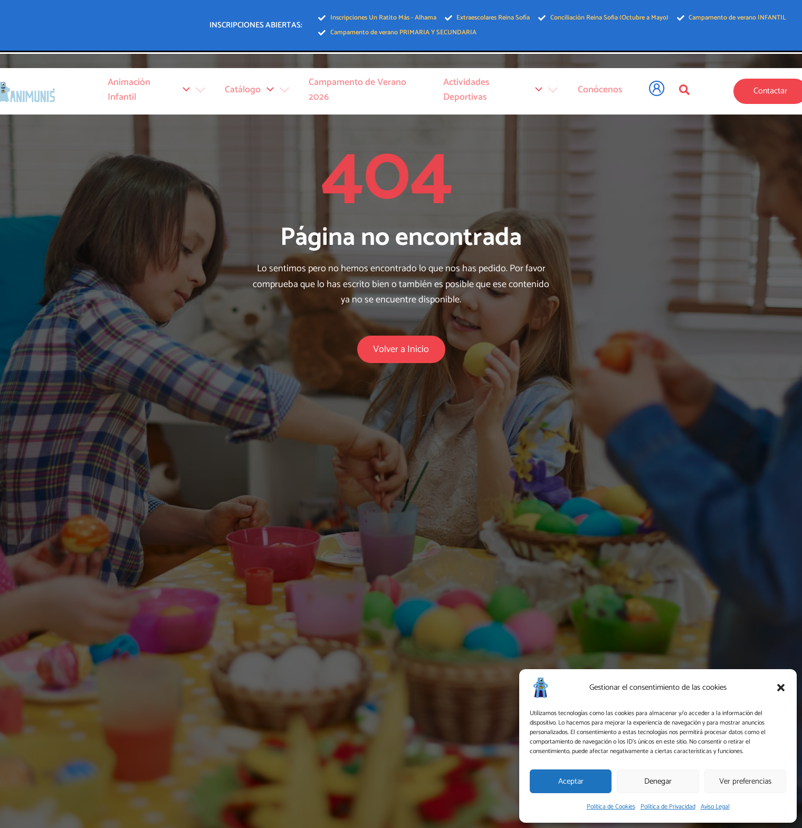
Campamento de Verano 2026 (374, 93)
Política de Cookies (611, 807)
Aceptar (571, 781)
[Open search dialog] (684, 92)
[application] (201, 93)
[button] (781, 687)
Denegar (658, 781)
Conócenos (598, 93)
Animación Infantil (175, 93)
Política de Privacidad (668, 807)
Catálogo (271, 93)
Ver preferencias (745, 781)
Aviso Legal (715, 807)
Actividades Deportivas (503, 93)
